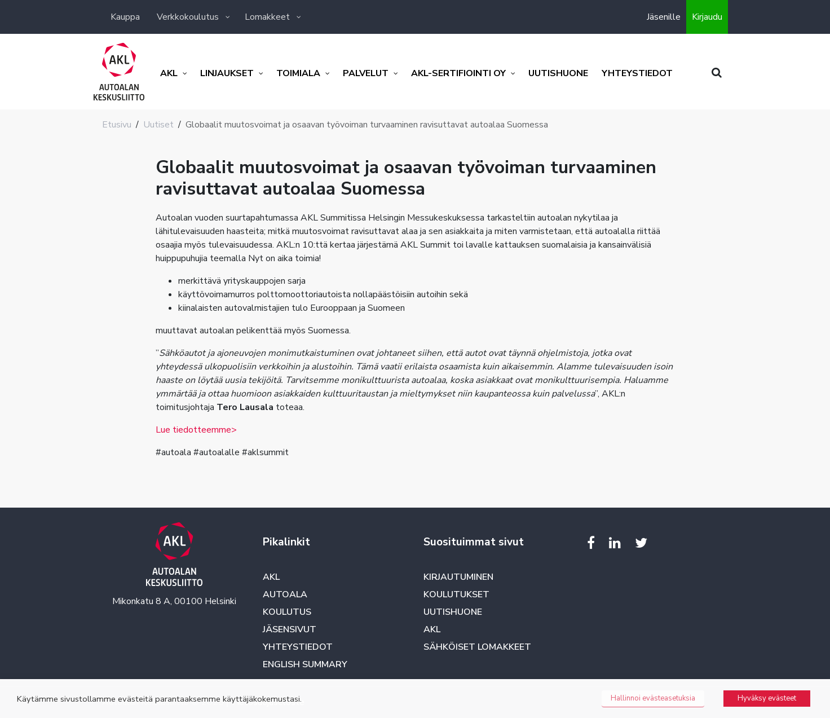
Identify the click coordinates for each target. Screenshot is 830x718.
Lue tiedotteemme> (196, 430)
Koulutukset (456, 594)
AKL (271, 577)
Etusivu (116, 124)
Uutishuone (452, 612)
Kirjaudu (707, 17)
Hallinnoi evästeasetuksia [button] (653, 698)
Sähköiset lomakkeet (477, 647)
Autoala (285, 594)
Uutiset (158, 124)
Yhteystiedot (298, 647)
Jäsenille (664, 17)
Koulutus (287, 612)
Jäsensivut (289, 629)
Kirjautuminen (458, 577)
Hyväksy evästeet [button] (767, 698)
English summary (305, 664)
